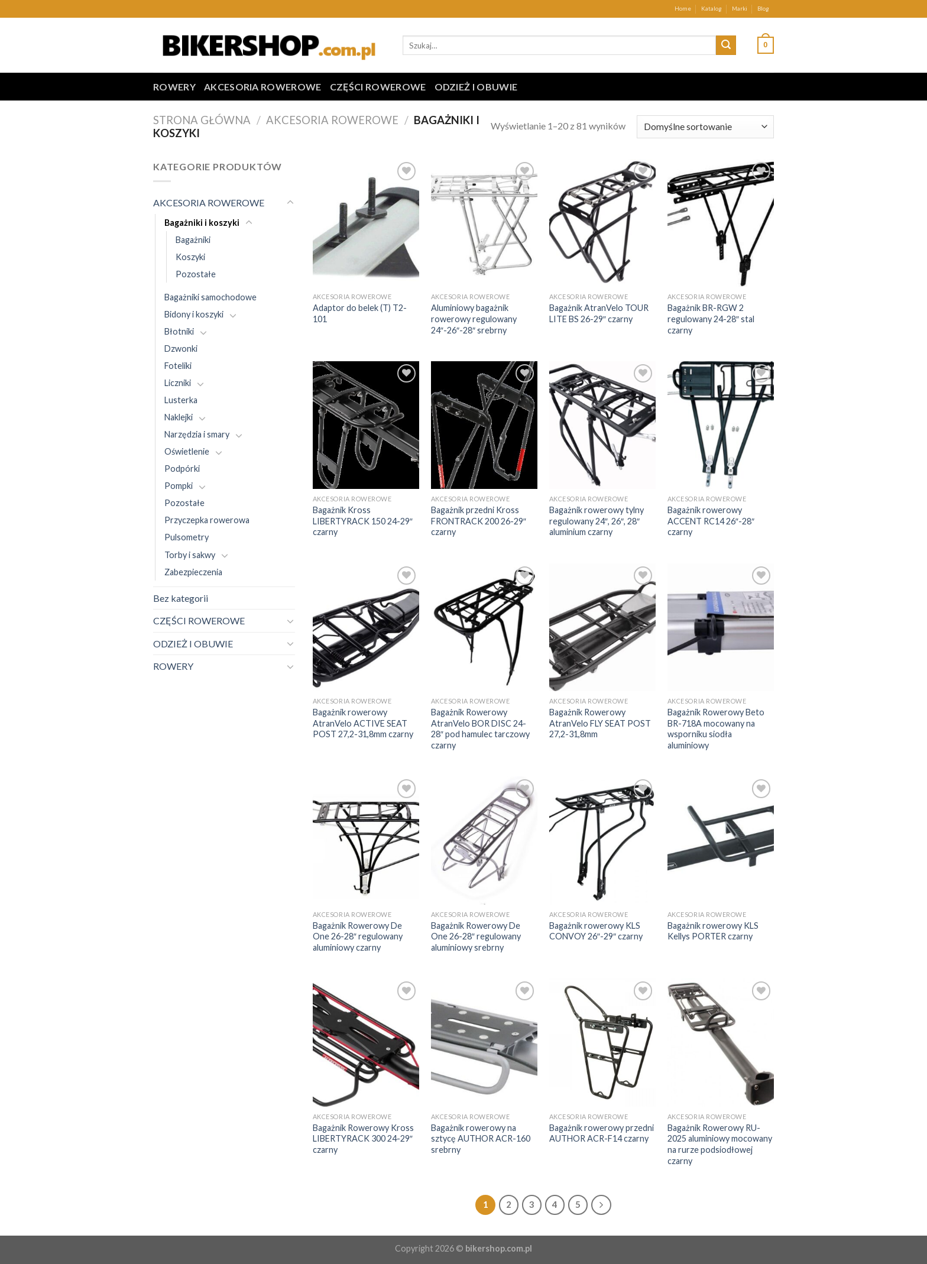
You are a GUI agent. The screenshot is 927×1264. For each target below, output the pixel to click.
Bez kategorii (180, 598)
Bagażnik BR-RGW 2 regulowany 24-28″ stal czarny (710, 319)
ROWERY (174, 86)
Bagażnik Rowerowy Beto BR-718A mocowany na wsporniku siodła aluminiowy (715, 728)
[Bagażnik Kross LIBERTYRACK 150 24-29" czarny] (366, 425)
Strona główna (202, 120)
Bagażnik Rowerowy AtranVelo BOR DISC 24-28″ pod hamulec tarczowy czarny (480, 728)
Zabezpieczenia (193, 572)
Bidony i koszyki (193, 314)
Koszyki (190, 257)
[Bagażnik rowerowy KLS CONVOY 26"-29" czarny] (602, 840)
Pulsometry (186, 537)
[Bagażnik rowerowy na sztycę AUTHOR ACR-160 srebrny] (484, 1042)
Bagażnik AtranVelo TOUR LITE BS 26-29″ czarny (599, 313)
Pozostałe (196, 274)
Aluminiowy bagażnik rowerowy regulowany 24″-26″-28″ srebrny (474, 319)
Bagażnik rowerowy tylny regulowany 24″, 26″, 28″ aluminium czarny (596, 521)
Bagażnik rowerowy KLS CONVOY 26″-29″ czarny (596, 931)
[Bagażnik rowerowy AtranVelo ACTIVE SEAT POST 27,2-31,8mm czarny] (366, 627)
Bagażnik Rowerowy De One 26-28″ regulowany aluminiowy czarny (358, 936)
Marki (739, 8)
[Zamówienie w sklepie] (705, 126)
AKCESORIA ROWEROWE (263, 86)
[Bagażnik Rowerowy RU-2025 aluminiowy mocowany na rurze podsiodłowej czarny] (720, 1042)
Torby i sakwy (189, 555)
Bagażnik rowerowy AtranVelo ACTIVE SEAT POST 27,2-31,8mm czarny (363, 723)
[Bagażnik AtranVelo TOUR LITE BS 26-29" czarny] (602, 223)
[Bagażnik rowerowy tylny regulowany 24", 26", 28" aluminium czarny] (602, 425)
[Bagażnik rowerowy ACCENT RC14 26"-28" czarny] (720, 425)
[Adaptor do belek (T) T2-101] (366, 223)
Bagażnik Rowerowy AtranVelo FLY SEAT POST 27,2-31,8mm (600, 723)
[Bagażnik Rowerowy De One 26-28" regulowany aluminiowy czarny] (366, 840)
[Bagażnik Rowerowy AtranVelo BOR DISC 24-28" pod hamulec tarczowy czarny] (484, 627)
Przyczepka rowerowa (206, 520)
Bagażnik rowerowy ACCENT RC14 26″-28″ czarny (710, 521)
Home (683, 8)
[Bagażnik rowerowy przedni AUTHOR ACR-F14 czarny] (602, 1042)
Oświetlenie (186, 451)
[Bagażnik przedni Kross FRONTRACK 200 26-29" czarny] (484, 425)
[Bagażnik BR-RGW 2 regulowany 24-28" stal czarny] (720, 223)
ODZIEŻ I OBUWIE (476, 86)
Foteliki (178, 366)
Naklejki (178, 417)
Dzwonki (180, 348)
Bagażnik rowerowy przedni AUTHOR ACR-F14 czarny (601, 1133)
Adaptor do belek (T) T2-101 (360, 313)
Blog (763, 8)
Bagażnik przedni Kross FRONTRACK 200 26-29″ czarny (478, 521)
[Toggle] (290, 203)
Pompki (178, 486)
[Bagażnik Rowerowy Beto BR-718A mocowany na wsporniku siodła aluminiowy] (720, 627)
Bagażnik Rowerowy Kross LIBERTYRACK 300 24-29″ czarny (363, 1139)
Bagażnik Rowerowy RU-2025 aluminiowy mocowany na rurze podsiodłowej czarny (719, 1144)
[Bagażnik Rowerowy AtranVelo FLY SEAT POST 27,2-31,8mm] (602, 627)
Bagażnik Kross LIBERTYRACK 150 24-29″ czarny (363, 521)
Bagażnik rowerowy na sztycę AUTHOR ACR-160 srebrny (480, 1139)
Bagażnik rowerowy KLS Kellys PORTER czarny (713, 931)
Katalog (711, 8)
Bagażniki (193, 240)
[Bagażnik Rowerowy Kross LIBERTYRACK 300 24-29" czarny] (366, 1042)
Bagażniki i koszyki (201, 223)
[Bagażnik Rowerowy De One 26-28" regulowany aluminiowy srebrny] (484, 840)
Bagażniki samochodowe (210, 297)
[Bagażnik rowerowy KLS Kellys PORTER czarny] (720, 840)
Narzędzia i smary (196, 434)
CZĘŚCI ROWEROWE (378, 86)
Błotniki (179, 331)
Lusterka (180, 400)
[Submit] (726, 45)
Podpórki (182, 469)
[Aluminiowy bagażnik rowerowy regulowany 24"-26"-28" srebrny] (484, 223)
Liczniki (177, 383)
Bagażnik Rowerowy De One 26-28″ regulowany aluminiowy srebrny (476, 936)
